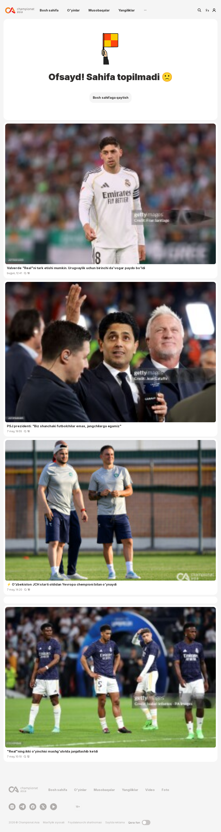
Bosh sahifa (49, 10)
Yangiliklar (126, 10)
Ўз (207, 10)
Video (150, 790)
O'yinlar (73, 10)
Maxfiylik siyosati (54, 822)
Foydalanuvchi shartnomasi (85, 822)
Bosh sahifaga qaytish (110, 97)
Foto (165, 790)
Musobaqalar (99, 10)
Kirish (214, 10)
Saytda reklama (115, 822)
